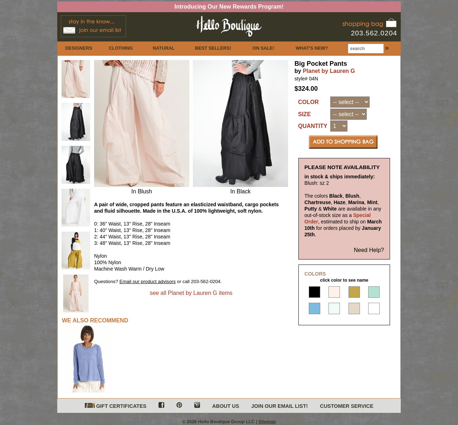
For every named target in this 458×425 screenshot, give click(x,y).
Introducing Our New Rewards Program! (229, 7)
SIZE (304, 114)
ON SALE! (263, 48)
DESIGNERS (78, 48)
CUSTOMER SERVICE (346, 406)
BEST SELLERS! (213, 48)
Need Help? (369, 250)
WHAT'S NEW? (312, 48)
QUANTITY (312, 126)
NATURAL (164, 48)
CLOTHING (121, 48)
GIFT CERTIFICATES (115, 406)
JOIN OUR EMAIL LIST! (279, 406)
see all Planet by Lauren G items (191, 293)
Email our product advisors (148, 281)
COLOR (308, 102)
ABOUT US (225, 406)
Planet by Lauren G (329, 71)
